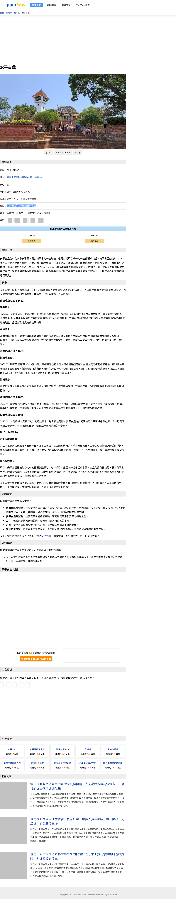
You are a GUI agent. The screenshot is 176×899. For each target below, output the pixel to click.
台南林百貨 (113, 749)
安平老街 (46, 535)
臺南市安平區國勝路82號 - (24, 177)
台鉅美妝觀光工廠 (87, 763)
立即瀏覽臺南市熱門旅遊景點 (36, 658)
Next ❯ (77, 152)
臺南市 (9, 13)
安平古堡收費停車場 (27, 206)
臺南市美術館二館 (12, 763)
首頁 (2, 13)
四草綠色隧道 (37, 763)
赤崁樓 (88, 749)
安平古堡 (12, 206)
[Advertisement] (88, 40)
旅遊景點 (36, 5)
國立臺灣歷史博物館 (112, 763)
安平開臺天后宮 (37, 749)
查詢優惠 (32, 241)
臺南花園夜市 (62, 749)
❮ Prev (49, 152)
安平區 (17, 13)
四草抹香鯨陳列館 (62, 763)
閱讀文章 (66, 5)
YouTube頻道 (83, 5)
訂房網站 (51, 5)
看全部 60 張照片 (63, 152)
